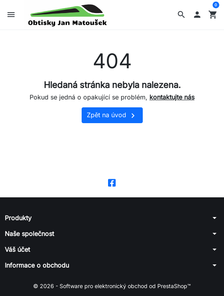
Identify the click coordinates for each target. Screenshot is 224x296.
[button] (181, 14)
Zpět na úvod (112, 115)
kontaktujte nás (171, 97)
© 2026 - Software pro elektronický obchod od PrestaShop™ (112, 286)
